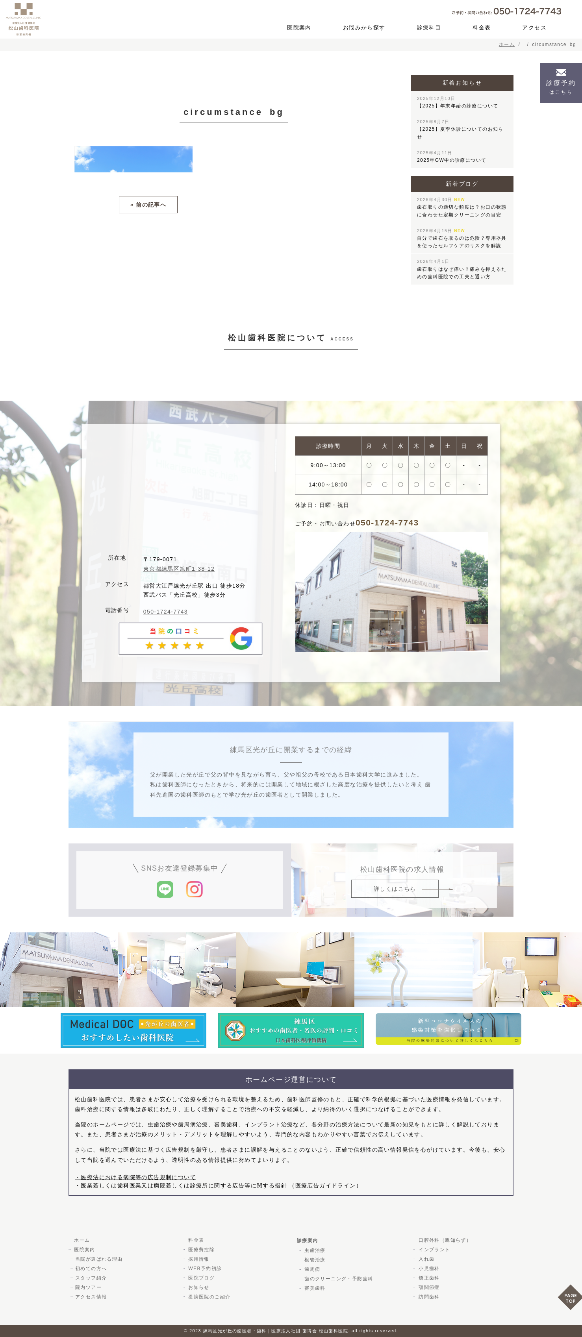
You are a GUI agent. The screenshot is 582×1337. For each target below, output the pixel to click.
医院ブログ (200, 1278)
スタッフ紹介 (91, 1278)
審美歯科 (314, 1288)
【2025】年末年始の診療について (458, 102)
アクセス (534, 27)
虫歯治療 (314, 1250)
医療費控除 (200, 1249)
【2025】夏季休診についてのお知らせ (460, 129)
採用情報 (198, 1259)
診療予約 (561, 87)
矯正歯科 (428, 1278)
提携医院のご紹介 (208, 1297)
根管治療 (314, 1260)
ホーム (81, 1240)
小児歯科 (428, 1268)
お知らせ (198, 1287)
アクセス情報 (91, 1297)
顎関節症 (428, 1287)
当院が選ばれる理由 (99, 1259)
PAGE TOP (570, 1299)
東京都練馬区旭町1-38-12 (179, 569)
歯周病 (311, 1269)
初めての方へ (91, 1268)
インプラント (433, 1249)
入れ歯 (426, 1259)
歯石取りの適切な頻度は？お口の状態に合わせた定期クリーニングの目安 (462, 207)
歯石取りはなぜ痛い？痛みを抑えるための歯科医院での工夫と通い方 (462, 269)
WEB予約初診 (204, 1268)
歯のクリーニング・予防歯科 (338, 1279)
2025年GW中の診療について (451, 156)
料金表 (482, 27)
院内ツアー (88, 1287)
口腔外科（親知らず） (444, 1240)
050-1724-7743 (165, 611)
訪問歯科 (428, 1297)
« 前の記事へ (148, 204)
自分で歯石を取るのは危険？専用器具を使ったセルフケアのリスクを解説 (462, 238)
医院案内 (299, 27)
